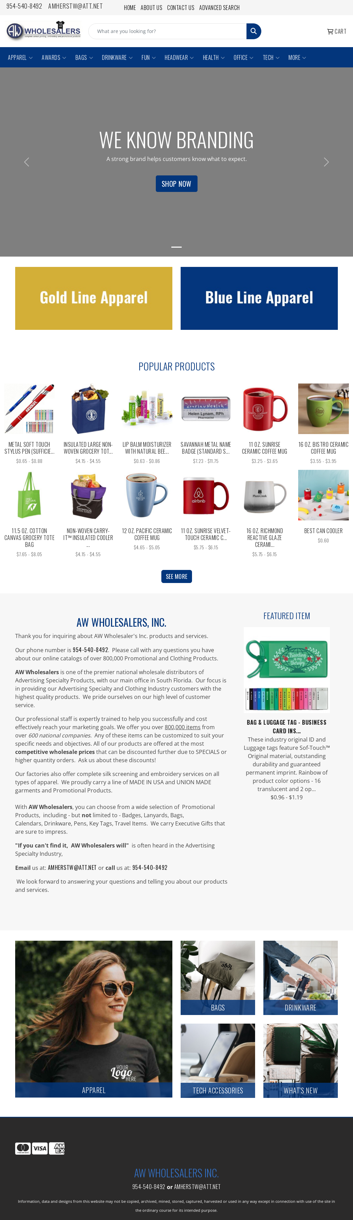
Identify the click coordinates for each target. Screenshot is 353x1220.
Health (214, 57)
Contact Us (180, 7)
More (297, 57)
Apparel (20, 57)
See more (177, 576)
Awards (54, 57)
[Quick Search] (167, 31)
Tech (271, 57)
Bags (84, 57)
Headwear (179, 57)
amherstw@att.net (75, 5)
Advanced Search (219, 7)
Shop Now (177, 184)
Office (244, 57)
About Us (151, 7)
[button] (26, 162)
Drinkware (117, 57)
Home (130, 7)
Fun (149, 57)
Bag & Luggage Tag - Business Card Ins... (286, 726)
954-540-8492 (24, 5)
